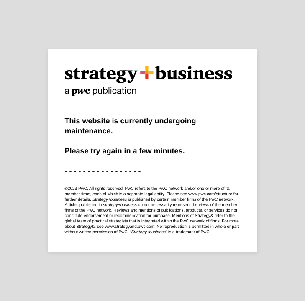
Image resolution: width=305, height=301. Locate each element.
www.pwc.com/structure (210, 194)
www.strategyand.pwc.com (129, 226)
